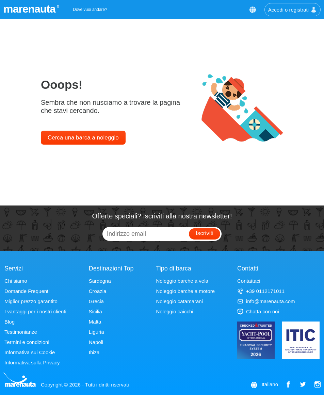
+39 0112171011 (261, 291)
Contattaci (248, 281)
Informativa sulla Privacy (32, 362)
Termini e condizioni (26, 342)
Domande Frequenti (27, 291)
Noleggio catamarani (179, 301)
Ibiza (94, 352)
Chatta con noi (258, 311)
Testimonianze (20, 332)
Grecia (96, 301)
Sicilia (95, 311)
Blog (9, 322)
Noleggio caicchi (174, 311)
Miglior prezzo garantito (31, 301)
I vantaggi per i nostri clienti (35, 311)
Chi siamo (15, 281)
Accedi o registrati (292, 9)
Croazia (98, 291)
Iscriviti (204, 233)
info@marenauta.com (266, 301)
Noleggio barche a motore (185, 291)
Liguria (96, 332)
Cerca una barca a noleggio (83, 137)
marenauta (30, 9)
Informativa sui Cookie (29, 352)
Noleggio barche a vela (182, 281)
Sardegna (100, 281)
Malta (95, 322)
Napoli (96, 342)
